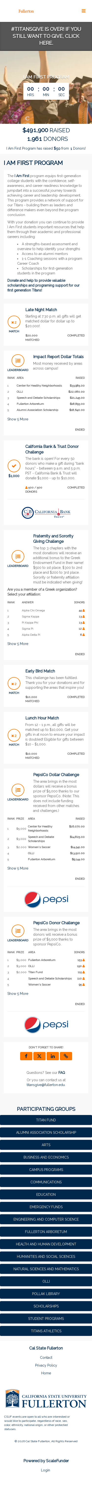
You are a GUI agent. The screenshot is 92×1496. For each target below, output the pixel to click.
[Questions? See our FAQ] (61, 1072)
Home (46, 1373)
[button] (66, 1056)
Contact (46, 1358)
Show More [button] (17, 419)
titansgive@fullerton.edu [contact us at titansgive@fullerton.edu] (46, 1085)
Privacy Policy (46, 1365)
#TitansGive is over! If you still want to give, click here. (46, 36)
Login (45, 1470)
